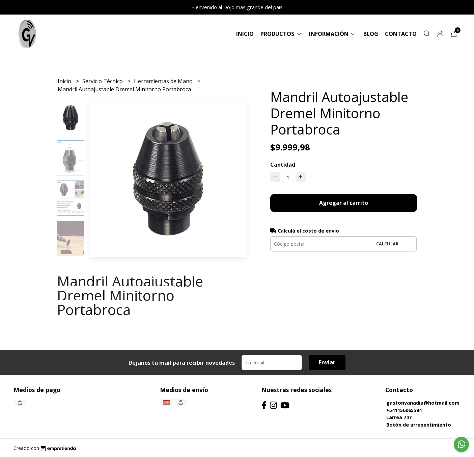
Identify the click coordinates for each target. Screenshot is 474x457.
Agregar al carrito (343, 203)
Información (333, 34)
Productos (281, 34)
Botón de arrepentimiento (418, 425)
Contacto (401, 34)
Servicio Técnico (103, 81)
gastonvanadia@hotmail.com (422, 403)
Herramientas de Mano (164, 81)
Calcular (387, 244)
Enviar (327, 362)
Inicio (245, 34)
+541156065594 (404, 410)
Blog (370, 34)
